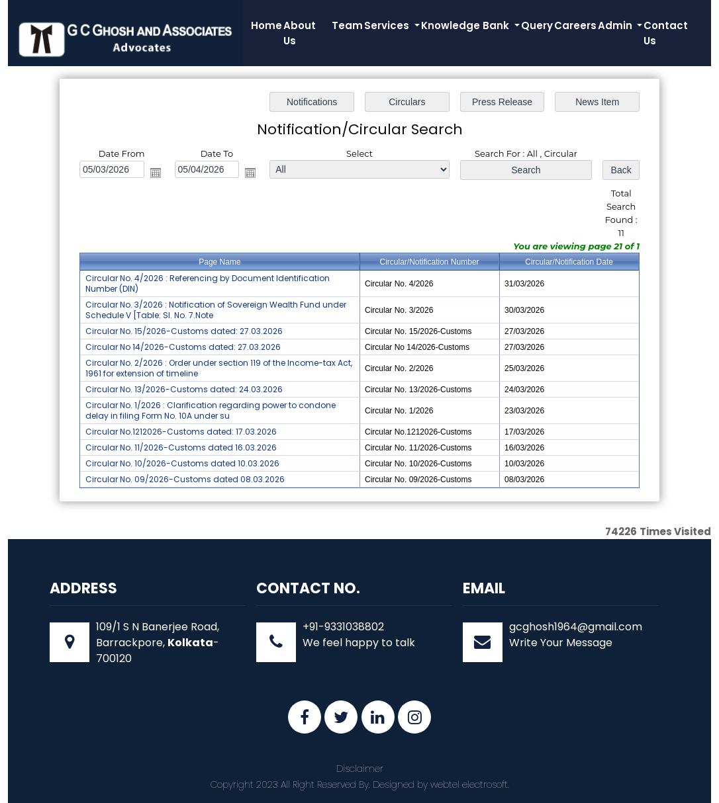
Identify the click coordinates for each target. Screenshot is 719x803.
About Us (299, 33)
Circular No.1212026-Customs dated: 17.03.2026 (181, 431)
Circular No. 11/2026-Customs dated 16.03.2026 (181, 447)
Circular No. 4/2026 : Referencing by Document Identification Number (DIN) (207, 283)
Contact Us (666, 33)
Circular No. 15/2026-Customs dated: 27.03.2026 (184, 331)
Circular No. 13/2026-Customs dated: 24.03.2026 (184, 389)
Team (347, 25)
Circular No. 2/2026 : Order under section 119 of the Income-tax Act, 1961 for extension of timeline (218, 368)
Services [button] (388, 25)
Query (537, 25)
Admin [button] (616, 25)
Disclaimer (359, 768)
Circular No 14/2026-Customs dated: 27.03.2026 (183, 347)
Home (266, 25)
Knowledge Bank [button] (466, 25)
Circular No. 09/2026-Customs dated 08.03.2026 (185, 479)
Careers (575, 25)
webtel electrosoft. (469, 784)
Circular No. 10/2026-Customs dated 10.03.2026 (182, 463)
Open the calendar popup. (155, 172)
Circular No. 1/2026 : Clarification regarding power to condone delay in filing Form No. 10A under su (210, 410)
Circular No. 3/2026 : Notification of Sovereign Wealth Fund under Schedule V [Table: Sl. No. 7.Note (215, 310)
